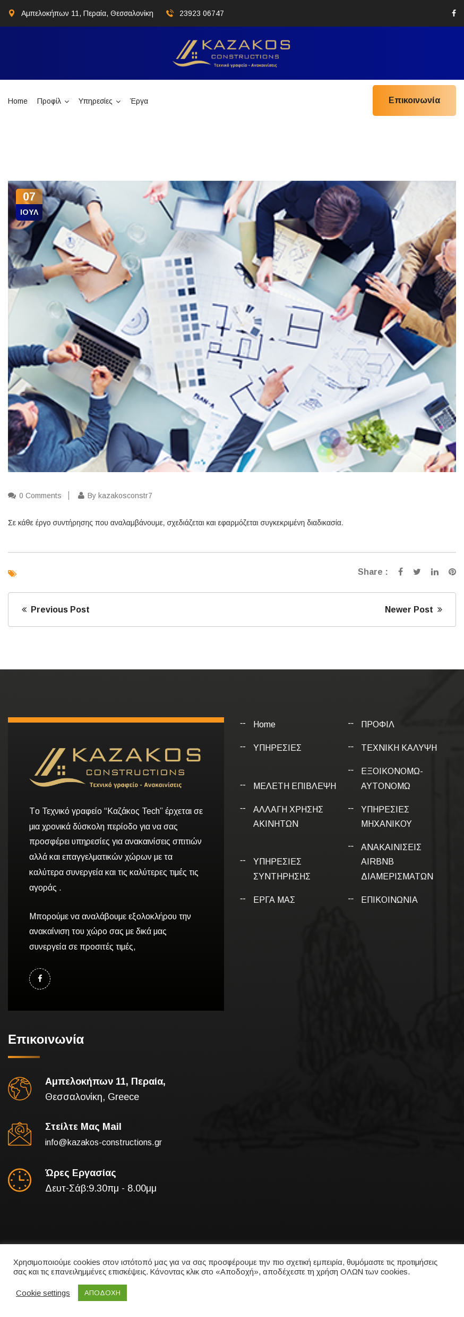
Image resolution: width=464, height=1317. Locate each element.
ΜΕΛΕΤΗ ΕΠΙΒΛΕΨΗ (294, 786)
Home (18, 101)
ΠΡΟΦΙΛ (377, 724)
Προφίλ (49, 101)
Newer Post (413, 609)
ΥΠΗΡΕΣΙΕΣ (277, 747)
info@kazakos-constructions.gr (103, 1142)
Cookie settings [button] (43, 1293)
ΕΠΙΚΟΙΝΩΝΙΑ (389, 899)
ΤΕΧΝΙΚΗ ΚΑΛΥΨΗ (399, 747)
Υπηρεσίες (96, 101)
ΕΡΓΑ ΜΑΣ (274, 899)
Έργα (139, 101)
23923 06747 (201, 13)
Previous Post (56, 609)
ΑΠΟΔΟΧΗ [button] (102, 1293)
